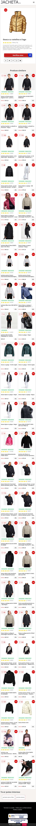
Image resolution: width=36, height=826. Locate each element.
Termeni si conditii (9, 808)
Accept (24, 824)
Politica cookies (17, 809)
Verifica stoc (22, 55)
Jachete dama (20, 797)
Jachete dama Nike (8, 797)
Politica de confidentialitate (24, 808)
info (15, 100)
